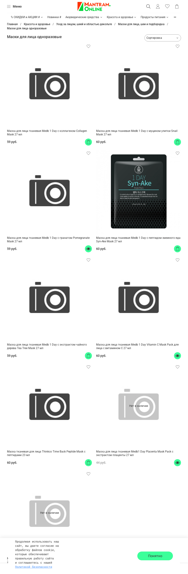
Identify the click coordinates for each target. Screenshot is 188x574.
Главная (12, 24)
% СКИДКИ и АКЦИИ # (27, 17)
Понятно (155, 556)
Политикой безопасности (33, 567)
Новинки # (54, 17)
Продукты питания (155, 17)
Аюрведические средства (83, 17)
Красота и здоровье (121, 17)
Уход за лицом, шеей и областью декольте (84, 24)
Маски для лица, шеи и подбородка (141, 24)
